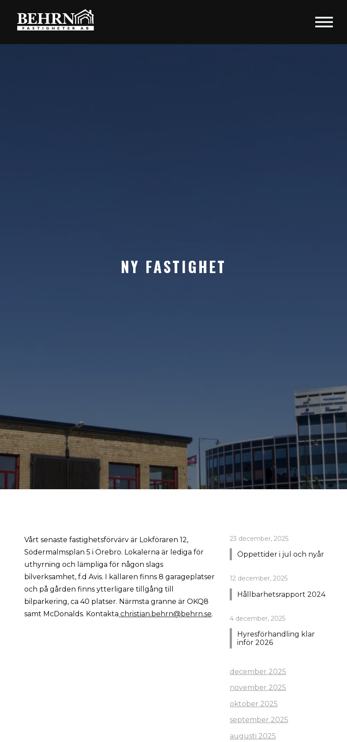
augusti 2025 (253, 736)
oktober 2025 (254, 704)
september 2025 (259, 720)
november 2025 (258, 687)
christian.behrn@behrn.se (165, 614)
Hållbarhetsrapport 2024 (281, 594)
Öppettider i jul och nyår (280, 554)
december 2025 (258, 671)
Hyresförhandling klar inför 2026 (276, 638)
